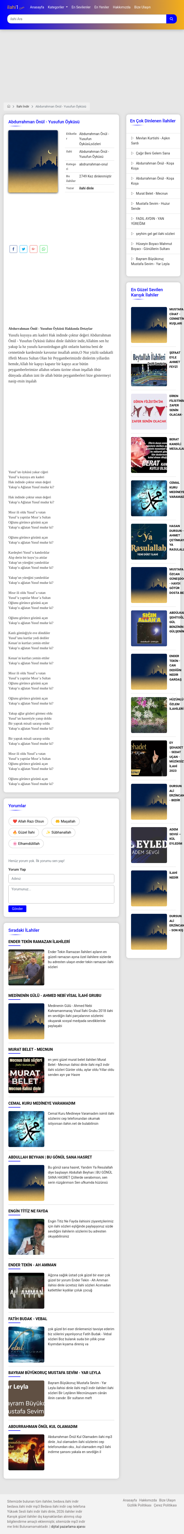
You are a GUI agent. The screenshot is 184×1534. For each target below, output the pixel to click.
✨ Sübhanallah (58, 832)
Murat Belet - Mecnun (149, 193)
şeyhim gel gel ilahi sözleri (153, 234)
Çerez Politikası (165, 1505)
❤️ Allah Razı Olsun (28, 821)
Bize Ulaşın (167, 1500)
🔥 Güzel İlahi (24, 832)
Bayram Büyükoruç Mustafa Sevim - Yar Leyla (150, 261)
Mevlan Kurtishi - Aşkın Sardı (150, 140)
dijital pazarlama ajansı (68, 1526)
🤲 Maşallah (65, 821)
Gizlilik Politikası (139, 1505)
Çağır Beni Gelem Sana (150, 153)
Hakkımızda (148, 1500)
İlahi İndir (23, 106)
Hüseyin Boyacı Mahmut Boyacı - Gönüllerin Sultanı (151, 246)
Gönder (17, 909)
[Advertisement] (92, 68)
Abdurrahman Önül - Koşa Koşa (152, 165)
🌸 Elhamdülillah (26, 843)
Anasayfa (130, 1500)
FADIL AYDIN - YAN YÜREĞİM (147, 221)
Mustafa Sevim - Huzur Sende (150, 206)
